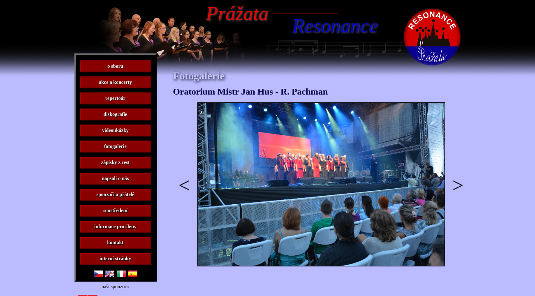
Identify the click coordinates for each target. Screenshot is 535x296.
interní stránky (115, 258)
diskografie (115, 114)
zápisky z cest (115, 162)
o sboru (115, 66)
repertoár (115, 98)
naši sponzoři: (115, 286)
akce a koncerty (115, 82)
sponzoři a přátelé (115, 194)
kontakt (115, 242)
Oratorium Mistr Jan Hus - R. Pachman (250, 91)
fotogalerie (115, 146)
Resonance (335, 26)
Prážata (237, 13)
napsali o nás (115, 178)
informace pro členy (115, 226)
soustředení (115, 210)
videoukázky (115, 130)
